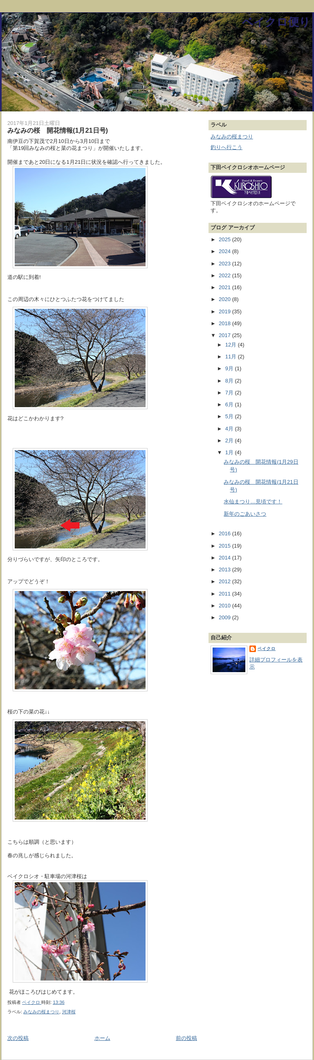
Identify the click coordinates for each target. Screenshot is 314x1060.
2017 (225, 335)
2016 (225, 533)
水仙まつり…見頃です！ (253, 501)
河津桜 (69, 1011)
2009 (225, 617)
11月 (231, 356)
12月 (231, 345)
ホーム (102, 1038)
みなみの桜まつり (41, 1011)
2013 (225, 569)
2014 (225, 558)
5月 (230, 416)
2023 (225, 263)
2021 (225, 287)
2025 (225, 239)
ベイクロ (267, 648)
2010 (225, 605)
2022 (225, 275)
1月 (230, 452)
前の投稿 (186, 1038)
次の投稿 (18, 1038)
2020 (225, 299)
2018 (225, 323)
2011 (225, 594)
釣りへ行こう (226, 147)
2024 (225, 251)
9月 (230, 368)
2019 (225, 311)
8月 (230, 381)
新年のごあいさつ (245, 514)
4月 (230, 429)
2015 (225, 546)
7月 (230, 393)
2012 (225, 581)
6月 (230, 404)
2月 (230, 440)
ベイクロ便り (276, 22)
